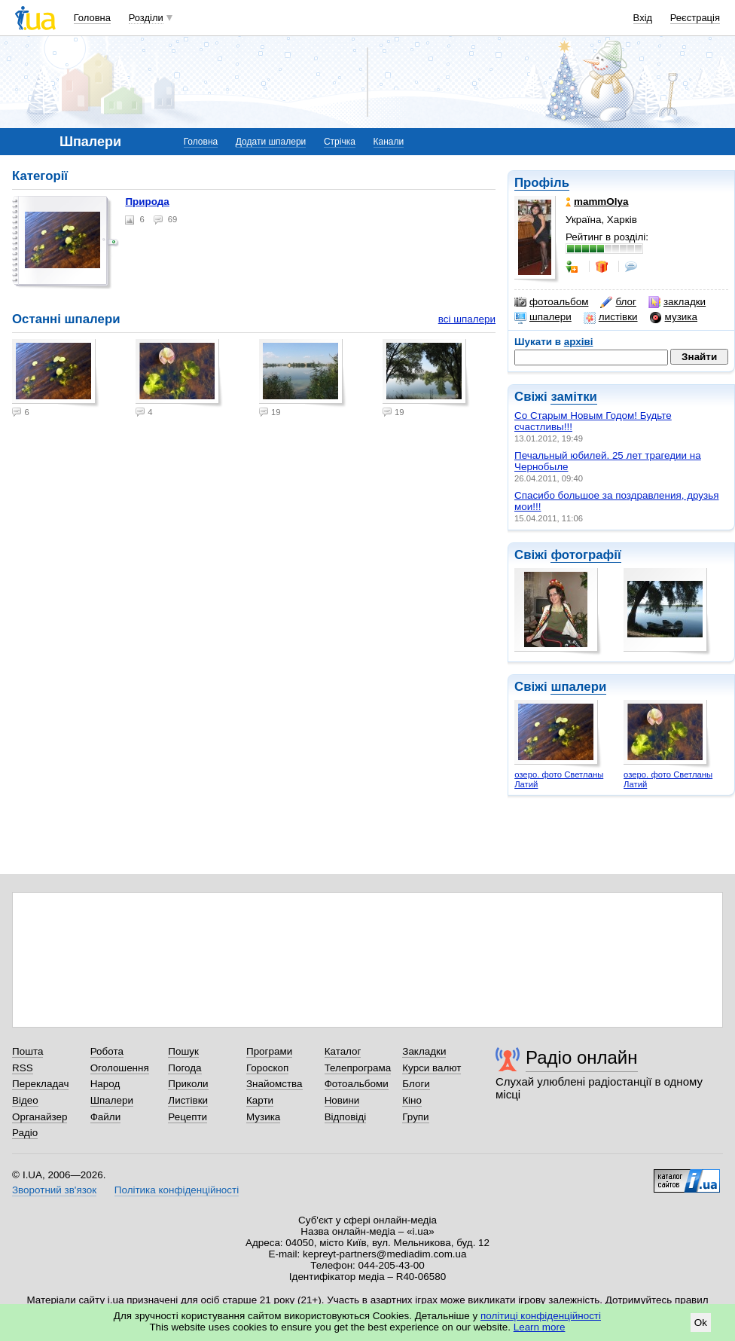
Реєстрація (695, 17)
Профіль (541, 183)
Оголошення (119, 1068)
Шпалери (111, 1100)
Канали (389, 141)
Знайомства (274, 1083)
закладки (677, 302)
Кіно (412, 1100)
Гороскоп (267, 1068)
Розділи (146, 17)
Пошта (27, 1051)
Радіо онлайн (582, 1057)
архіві (578, 341)
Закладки (424, 1051)
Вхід (643, 17)
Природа (147, 201)
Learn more (540, 1327)
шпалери (543, 317)
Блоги (416, 1083)
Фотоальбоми (357, 1083)
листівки (611, 317)
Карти (259, 1100)
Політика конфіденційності (176, 1190)
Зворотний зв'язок (54, 1190)
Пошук (183, 1051)
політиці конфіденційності (540, 1315)
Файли (105, 1117)
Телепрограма (358, 1068)
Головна (92, 17)
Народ (105, 1083)
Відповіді (346, 1117)
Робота (107, 1051)
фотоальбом (551, 302)
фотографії (585, 555)
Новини (342, 1100)
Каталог (343, 1051)
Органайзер (39, 1117)
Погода (184, 1068)
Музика (263, 1117)
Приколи (188, 1083)
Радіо (25, 1132)
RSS (22, 1068)
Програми (269, 1051)
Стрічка (339, 141)
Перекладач (40, 1083)
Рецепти (187, 1117)
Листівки (188, 1100)
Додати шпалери (271, 141)
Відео (25, 1100)
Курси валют (431, 1068)
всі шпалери (467, 319)
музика (673, 317)
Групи (415, 1117)
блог (618, 302)
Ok (700, 1322)
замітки (573, 396)
